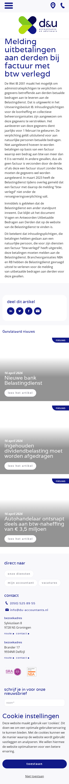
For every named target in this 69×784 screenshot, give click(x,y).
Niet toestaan (34, 776)
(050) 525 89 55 (22, 603)
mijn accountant (21, 582)
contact (21, 633)
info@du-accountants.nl (29, 610)
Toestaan (34, 764)
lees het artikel (20, 392)
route (8, 633)
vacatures (49, 582)
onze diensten (19, 573)
